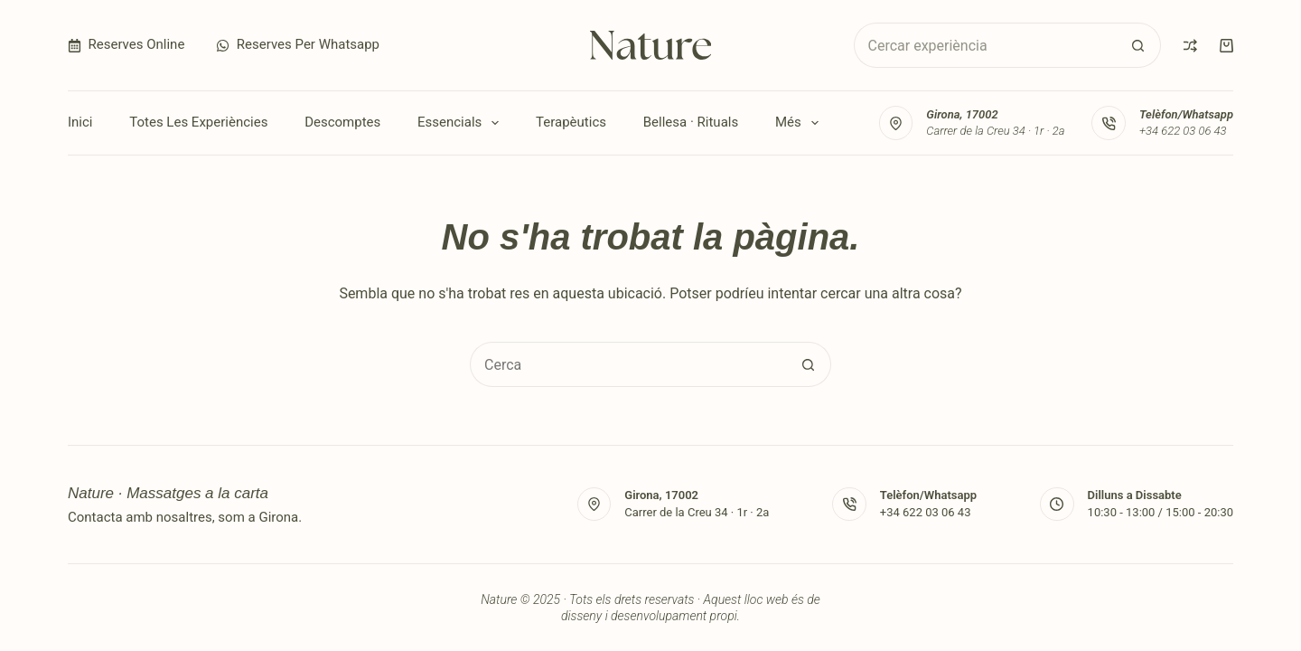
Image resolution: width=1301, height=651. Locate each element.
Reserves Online (126, 44)
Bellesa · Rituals (690, 122)
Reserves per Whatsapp (297, 44)
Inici (80, 122)
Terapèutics (571, 122)
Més (800, 123)
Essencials (461, 123)
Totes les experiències (198, 122)
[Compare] (1190, 45)
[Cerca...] (985, 45)
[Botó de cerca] (1138, 45)
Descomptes (342, 122)
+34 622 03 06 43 (1183, 130)
